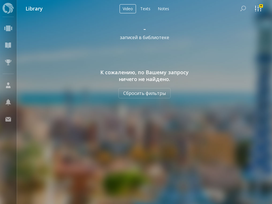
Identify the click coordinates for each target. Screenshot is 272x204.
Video (128, 8)
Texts (145, 8)
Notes (163, 8)
